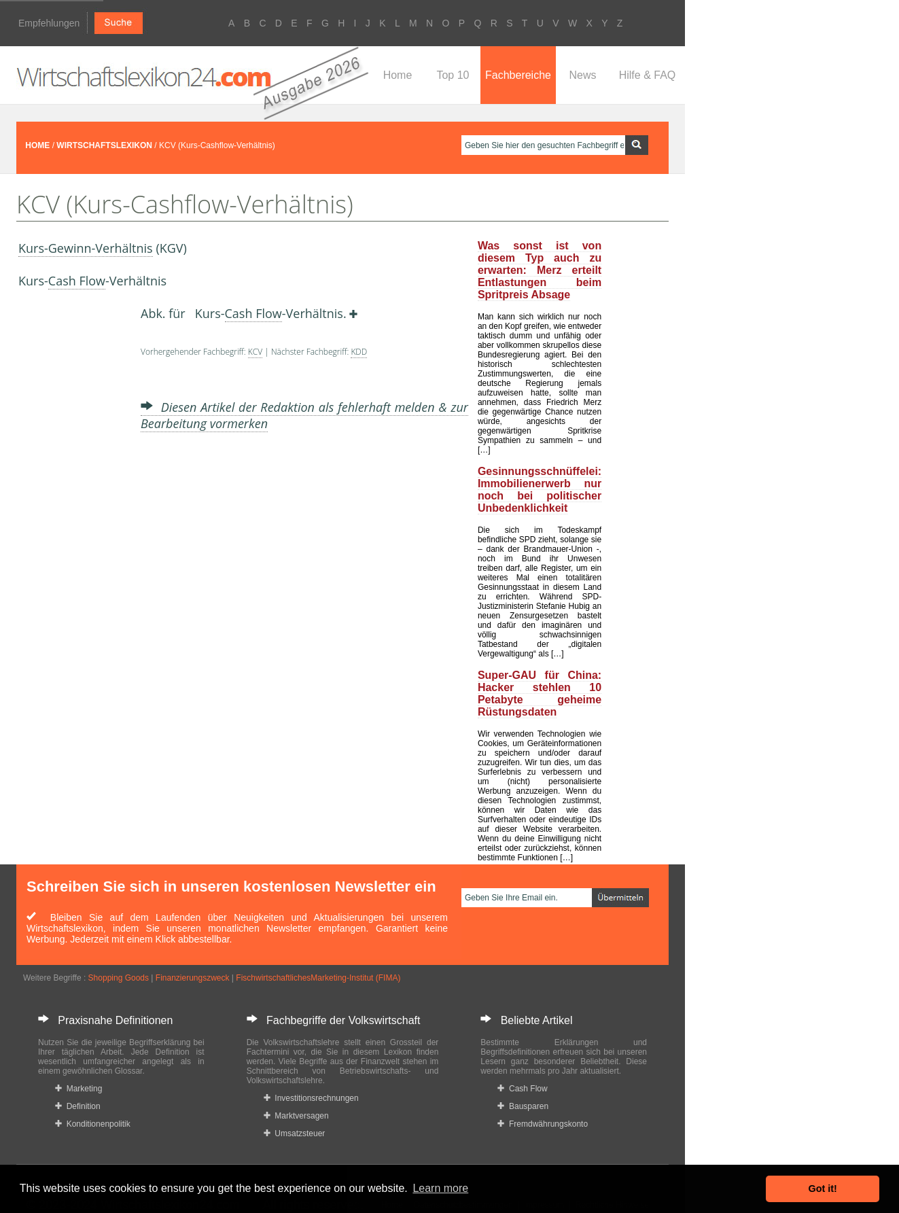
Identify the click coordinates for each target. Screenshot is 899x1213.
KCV (255, 351)
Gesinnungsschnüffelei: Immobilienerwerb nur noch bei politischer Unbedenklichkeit (539, 489)
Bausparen (522, 1106)
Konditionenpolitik (92, 1124)
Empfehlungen (49, 23)
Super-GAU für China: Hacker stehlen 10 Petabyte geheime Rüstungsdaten (539, 693)
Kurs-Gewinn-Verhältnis (85, 248)
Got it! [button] (823, 1188)
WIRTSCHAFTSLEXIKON (104, 145)
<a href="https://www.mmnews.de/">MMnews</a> (72, 515)
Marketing (78, 1088)
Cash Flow (76, 281)
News (582, 75)
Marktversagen (296, 1116)
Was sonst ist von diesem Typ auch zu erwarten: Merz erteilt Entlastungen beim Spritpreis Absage (539, 270)
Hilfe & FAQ (647, 75)
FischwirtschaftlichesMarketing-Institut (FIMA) (318, 978)
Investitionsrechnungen (311, 1098)
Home (397, 75)
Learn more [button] (440, 1188)
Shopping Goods (118, 978)
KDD (359, 351)
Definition (78, 1106)
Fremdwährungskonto (542, 1124)
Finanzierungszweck (193, 978)
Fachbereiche (518, 75)
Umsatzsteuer (294, 1133)
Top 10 (452, 75)
